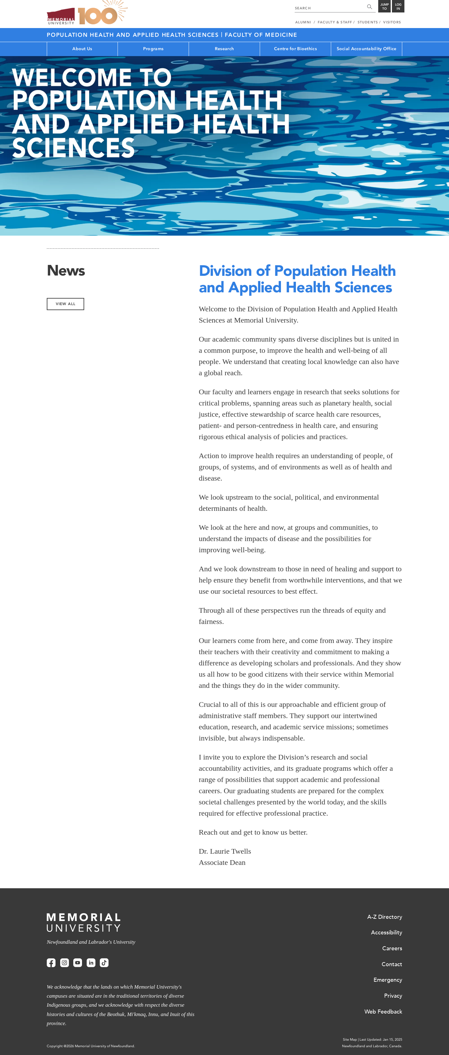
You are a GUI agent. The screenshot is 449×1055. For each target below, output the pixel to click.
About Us (82, 48)
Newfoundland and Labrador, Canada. (372, 1046)
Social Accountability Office (367, 48)
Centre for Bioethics (295, 48)
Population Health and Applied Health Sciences (134, 34)
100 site (102, 12)
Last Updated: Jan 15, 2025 (381, 1040)
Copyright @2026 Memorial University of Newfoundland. (91, 1046)
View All (65, 304)
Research (224, 48)
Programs (153, 48)
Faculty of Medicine (261, 34)
